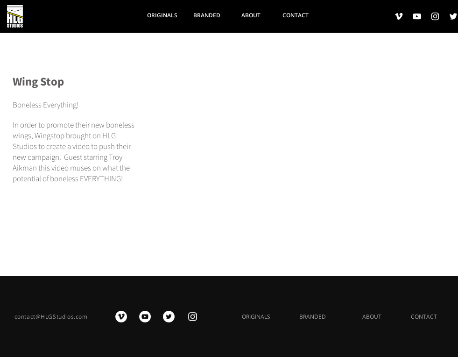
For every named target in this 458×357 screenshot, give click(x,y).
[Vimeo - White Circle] (121, 316)
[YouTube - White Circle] (145, 316)
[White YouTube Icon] (417, 16)
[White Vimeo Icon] (399, 16)
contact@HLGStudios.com (51, 317)
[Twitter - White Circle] (169, 316)
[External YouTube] (304, 158)
